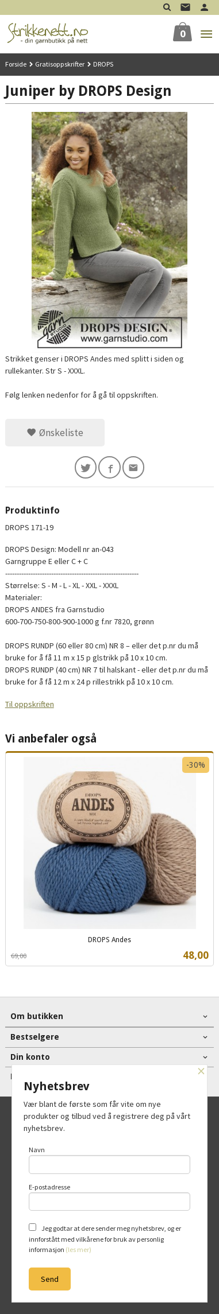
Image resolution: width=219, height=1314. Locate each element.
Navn (110, 1159)
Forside (15, 64)
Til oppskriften (29, 704)
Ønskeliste (54, 432)
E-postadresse (110, 1197)
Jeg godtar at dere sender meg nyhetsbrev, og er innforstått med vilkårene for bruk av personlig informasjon (105, 1238)
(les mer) (78, 1249)
